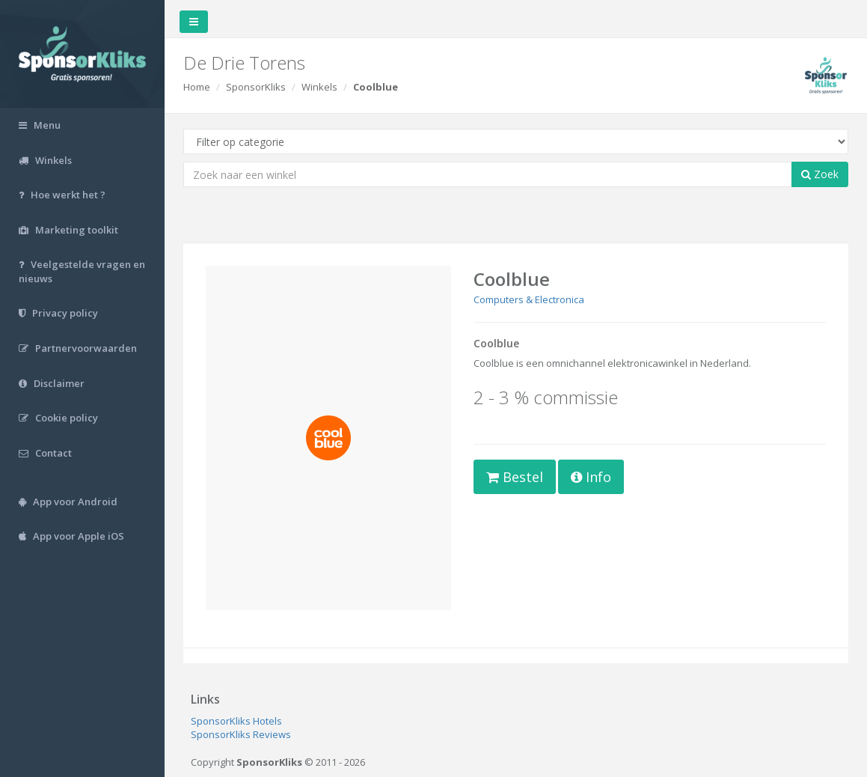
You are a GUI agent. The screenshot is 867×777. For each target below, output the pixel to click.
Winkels (319, 87)
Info (591, 477)
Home (196, 87)
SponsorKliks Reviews (241, 734)
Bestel (514, 477)
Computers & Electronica (529, 299)
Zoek (820, 174)
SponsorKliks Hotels (236, 721)
